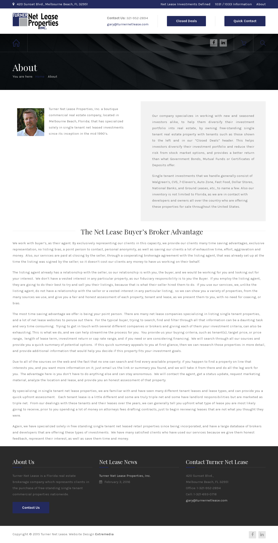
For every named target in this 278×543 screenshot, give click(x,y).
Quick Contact (245, 21)
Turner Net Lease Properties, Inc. (125, 476)
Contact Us (31, 508)
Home (20, 43)
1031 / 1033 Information (233, 4)
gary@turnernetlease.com (127, 24)
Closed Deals (186, 21)
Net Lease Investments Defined (185, 4)
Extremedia (104, 534)
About (261, 4)
